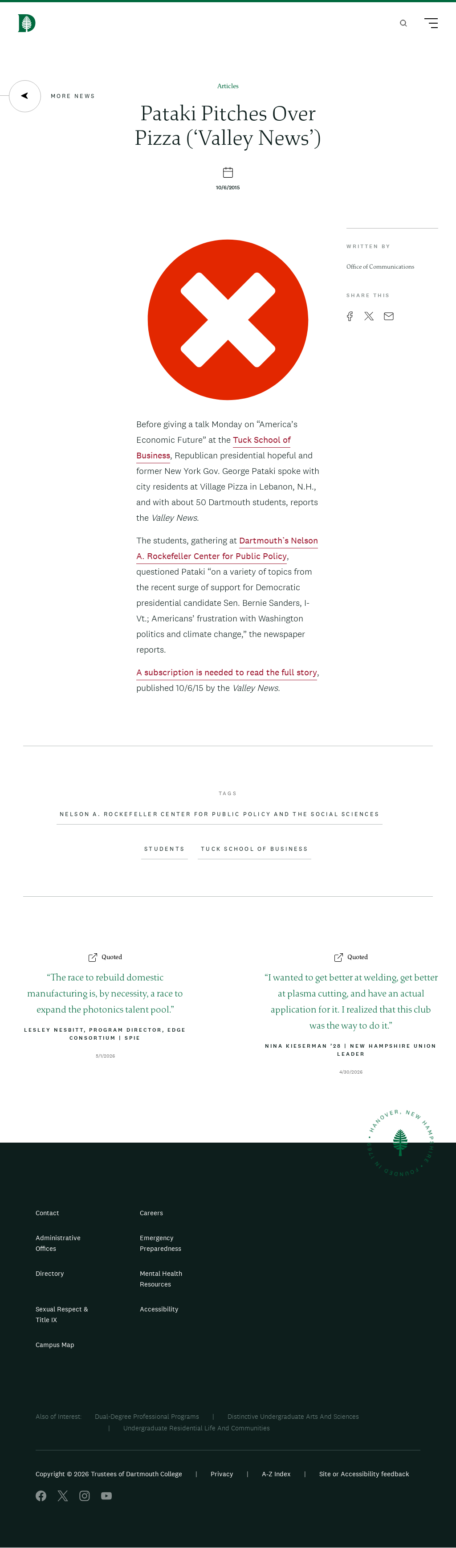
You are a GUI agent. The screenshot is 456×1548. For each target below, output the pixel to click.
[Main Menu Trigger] (427, 24)
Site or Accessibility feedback (364, 1474)
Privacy (222, 1474)
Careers (151, 1213)
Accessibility (159, 1309)
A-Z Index (276, 1474)
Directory (50, 1273)
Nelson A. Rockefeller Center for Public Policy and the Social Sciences (220, 814)
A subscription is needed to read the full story (226, 672)
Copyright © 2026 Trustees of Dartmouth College (109, 1474)
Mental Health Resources (161, 1278)
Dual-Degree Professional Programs (147, 1416)
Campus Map (55, 1344)
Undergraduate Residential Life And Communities (196, 1428)
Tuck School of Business (254, 849)
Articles (228, 86)
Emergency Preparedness (160, 1243)
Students (164, 849)
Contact (47, 1213)
